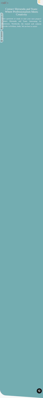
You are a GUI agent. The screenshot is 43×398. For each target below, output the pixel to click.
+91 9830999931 (1, 36)
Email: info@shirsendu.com (1, 21)
